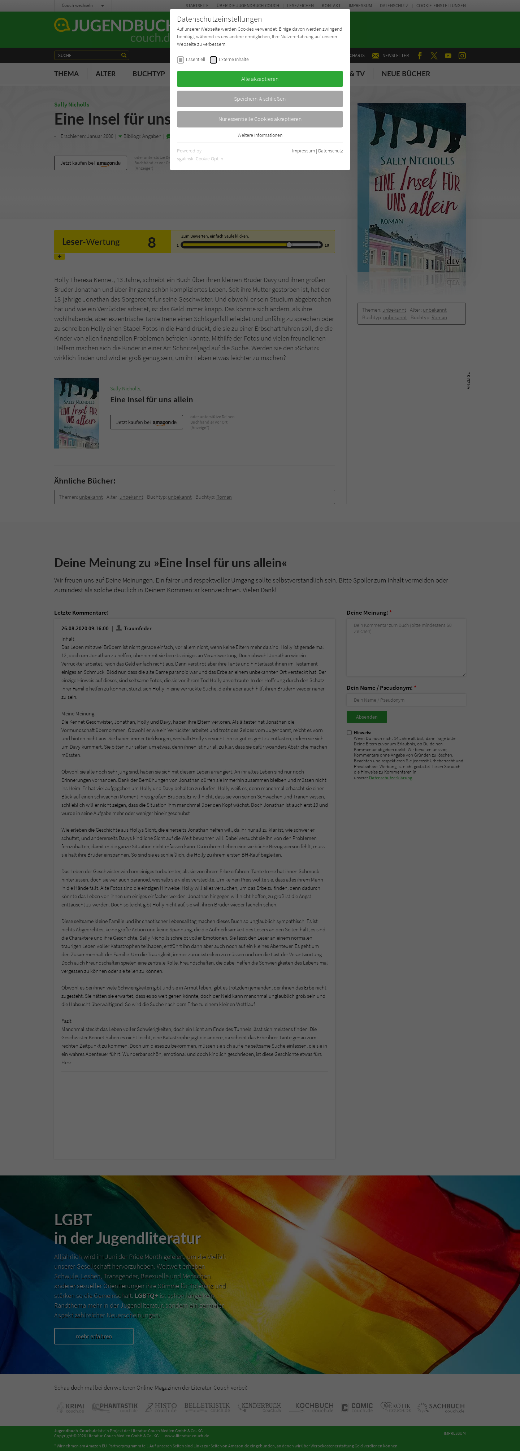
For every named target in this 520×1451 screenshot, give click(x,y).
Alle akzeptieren (260, 78)
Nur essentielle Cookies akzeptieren (260, 118)
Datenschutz (330, 150)
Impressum (303, 150)
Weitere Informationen (260, 135)
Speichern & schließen (260, 98)
